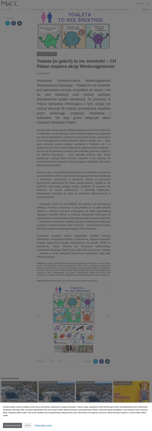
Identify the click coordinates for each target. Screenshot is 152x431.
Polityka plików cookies (43, 425)
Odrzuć (27, 425)
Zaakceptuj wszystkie (12, 425)
